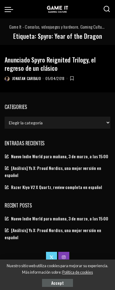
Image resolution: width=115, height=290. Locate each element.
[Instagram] (63, 257)
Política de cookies (77, 272)
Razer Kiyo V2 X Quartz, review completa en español (56, 187)
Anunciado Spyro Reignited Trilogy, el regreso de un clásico (50, 64)
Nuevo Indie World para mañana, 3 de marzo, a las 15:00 (59, 156)
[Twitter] (51, 257)
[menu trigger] (10, 9)
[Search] (106, 9)
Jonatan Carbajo (26, 78)
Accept (57, 283)
